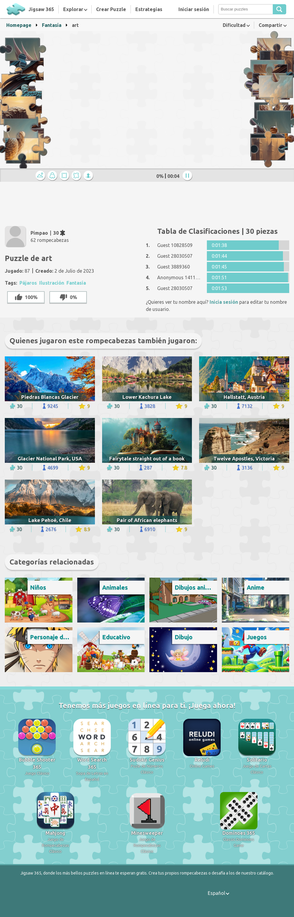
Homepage (18, 25)
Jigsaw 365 (41, 9)
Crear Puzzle (111, 9)
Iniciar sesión (193, 9)
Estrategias (148, 9)
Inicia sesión (224, 302)
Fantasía (51, 25)
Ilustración (51, 283)
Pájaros (28, 283)
